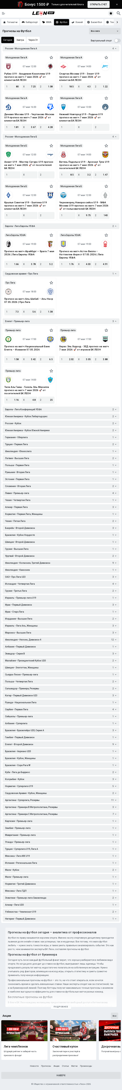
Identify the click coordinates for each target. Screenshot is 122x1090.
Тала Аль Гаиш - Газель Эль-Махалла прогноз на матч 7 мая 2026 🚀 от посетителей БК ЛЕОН (26, 390)
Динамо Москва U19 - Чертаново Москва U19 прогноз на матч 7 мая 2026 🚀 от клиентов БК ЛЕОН (29, 117)
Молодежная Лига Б (16, 145)
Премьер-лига (13, 330)
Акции (56, 1066)
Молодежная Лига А (16, 57)
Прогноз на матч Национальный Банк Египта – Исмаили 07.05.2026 (27, 348)
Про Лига (10, 282)
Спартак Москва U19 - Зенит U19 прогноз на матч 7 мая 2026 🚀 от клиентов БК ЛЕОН (80, 77)
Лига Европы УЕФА (16, 235)
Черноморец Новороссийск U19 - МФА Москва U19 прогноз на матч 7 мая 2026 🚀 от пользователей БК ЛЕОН (83, 205)
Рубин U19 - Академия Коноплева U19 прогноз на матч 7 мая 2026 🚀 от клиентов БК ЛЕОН (27, 77)
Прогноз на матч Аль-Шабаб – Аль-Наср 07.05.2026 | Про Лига (28, 300)
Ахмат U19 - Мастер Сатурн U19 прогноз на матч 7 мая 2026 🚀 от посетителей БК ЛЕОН (28, 165)
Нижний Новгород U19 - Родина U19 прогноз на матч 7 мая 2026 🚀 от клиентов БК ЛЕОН (81, 117)
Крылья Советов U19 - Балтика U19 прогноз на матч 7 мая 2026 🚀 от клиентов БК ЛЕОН (25, 205)
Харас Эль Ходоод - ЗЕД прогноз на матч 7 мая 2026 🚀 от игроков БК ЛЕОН (84, 348)
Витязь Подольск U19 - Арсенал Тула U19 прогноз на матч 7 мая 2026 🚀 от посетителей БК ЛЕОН (84, 165)
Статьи (65, 1066)
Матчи (74, 1066)
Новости (34, 1066)
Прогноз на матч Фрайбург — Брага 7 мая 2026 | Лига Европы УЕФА (29, 253)
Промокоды (86, 1066)
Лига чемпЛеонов (16, 1046)
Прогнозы (46, 1066)
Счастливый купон (65, 1046)
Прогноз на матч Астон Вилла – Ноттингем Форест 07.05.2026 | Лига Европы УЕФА (81, 254)
